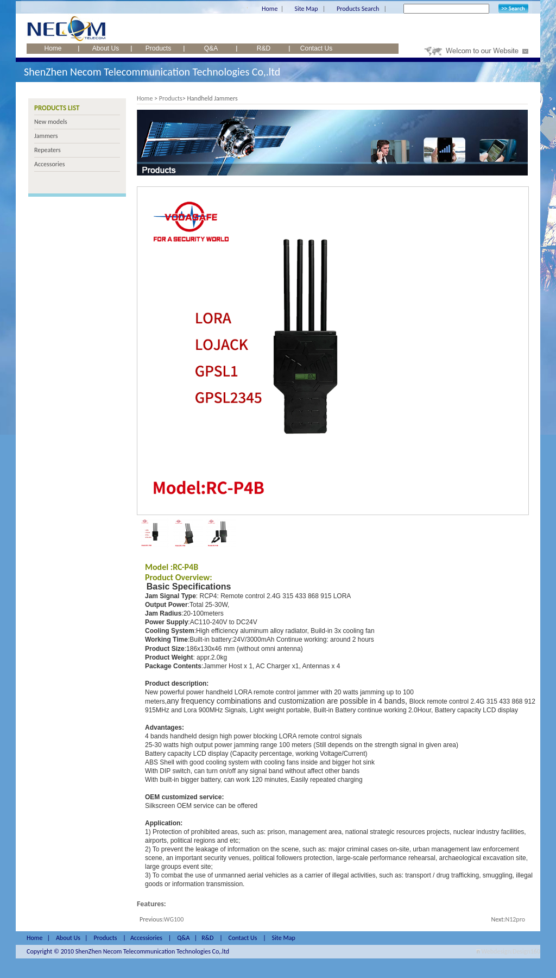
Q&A (211, 48)
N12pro (515, 919)
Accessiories (146, 938)
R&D (263, 48)
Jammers (46, 136)
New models (50, 122)
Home (269, 8)
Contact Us (316, 48)
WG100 (174, 919)
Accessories (49, 164)
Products (158, 48)
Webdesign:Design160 (511, 951)
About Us (105, 48)
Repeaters (47, 150)
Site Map (306, 8)
